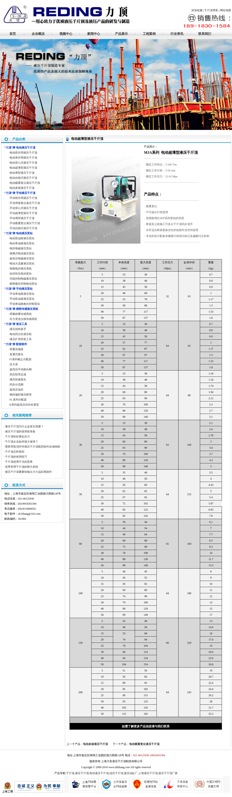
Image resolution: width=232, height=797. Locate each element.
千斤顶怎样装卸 (14, 451)
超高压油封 (16, 389)
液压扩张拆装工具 (21, 339)
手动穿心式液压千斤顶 (23, 208)
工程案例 (149, 34)
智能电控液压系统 (21, 268)
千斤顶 (70, 773)
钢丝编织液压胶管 (21, 394)
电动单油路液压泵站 (22, 243)
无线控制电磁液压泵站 (23, 278)
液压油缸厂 (131, 773)
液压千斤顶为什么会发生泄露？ (24, 426)
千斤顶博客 (211, 10)
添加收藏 (196, 10)
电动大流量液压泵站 (22, 263)
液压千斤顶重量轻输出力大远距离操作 (28, 471)
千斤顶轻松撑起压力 (17, 436)
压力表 (14, 364)
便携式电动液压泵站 (22, 253)
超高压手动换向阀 (21, 369)
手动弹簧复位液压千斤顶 (25, 203)
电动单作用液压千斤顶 (23, 157)
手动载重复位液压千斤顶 (25, 223)
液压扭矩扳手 (18, 329)
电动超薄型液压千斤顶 (23, 167)
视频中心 (65, 34)
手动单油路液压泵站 (22, 293)
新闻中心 (93, 34)
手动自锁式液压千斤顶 (23, 228)
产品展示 (121, 34)
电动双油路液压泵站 (22, 238)
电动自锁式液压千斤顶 (23, 177)
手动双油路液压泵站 (22, 298)
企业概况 (38, 34)
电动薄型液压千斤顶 (22, 172)
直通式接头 (16, 354)
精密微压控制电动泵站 (23, 283)
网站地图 (225, 10)
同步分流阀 (16, 384)
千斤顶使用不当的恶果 (19, 461)
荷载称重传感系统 (21, 314)
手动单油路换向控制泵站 (25, 303)
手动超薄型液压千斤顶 (23, 213)
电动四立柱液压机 (21, 334)
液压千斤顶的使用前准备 (20, 431)
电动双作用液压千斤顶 (23, 152)
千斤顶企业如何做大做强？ (21, 441)
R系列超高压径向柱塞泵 (24, 404)
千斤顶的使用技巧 (16, 456)
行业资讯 (177, 34)
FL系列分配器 (18, 399)
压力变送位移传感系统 (23, 319)
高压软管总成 (18, 374)
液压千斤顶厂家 (168, 773)
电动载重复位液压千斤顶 (144, 744)
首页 (12, 34)
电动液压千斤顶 (99, 773)
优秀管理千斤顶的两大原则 (21, 466)
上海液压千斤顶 (148, 773)
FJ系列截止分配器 (20, 359)
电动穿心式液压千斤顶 (23, 162)
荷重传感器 (16, 349)
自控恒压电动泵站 (21, 273)
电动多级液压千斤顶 (95, 744)
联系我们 (204, 34)
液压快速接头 (18, 379)
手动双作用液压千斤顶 (23, 198)
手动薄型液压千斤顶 (22, 218)
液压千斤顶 (82, 773)
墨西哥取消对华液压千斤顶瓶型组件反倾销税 (32, 446)
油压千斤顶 (116, 773)
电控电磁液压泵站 (21, 248)
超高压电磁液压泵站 (22, 258)
